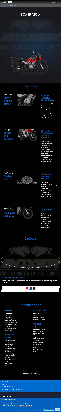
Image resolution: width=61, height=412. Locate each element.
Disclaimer (29, 405)
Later (57, 409)
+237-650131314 (8, 386)
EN (56, 2)
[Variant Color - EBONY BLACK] (34, 288)
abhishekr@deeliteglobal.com (13, 389)
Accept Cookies (48, 409)
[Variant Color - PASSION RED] (27, 288)
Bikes (8, 5)
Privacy (22, 405)
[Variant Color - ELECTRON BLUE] (30, 288)
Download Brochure (30, 373)
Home (3, 5)
